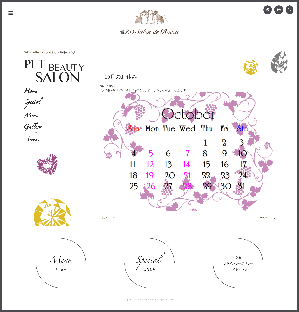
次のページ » (267, 218)
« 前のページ (107, 218)
